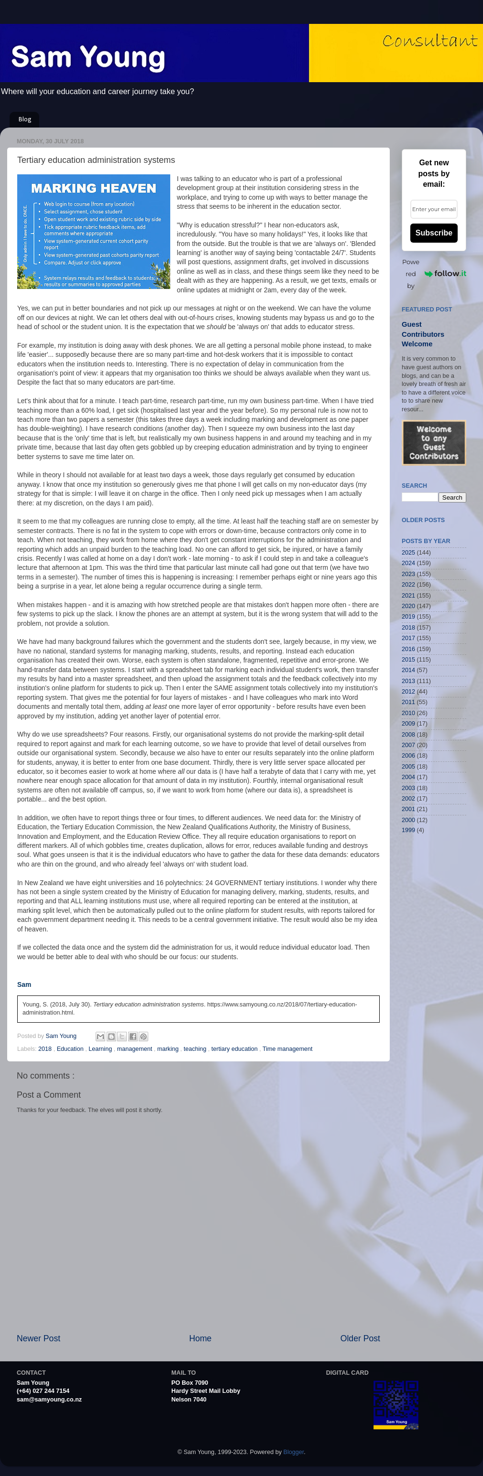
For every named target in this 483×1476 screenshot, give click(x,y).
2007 (408, 745)
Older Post (360, 1338)
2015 (408, 659)
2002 (408, 798)
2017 (408, 638)
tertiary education (235, 1049)
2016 (408, 649)
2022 (408, 584)
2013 (408, 681)
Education (71, 1049)
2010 (408, 713)
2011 (408, 702)
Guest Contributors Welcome (423, 334)
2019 (408, 616)
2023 (408, 574)
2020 (408, 606)
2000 (408, 820)
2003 (408, 788)
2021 (408, 595)
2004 (408, 777)
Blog (25, 119)
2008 (408, 734)
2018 (46, 1049)
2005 (408, 766)
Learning (101, 1049)
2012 (408, 691)
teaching (196, 1049)
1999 (408, 830)
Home (200, 1338)
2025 (408, 552)
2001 (408, 809)
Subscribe (434, 233)
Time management (288, 1049)
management (135, 1049)
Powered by (434, 273)
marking (168, 1049)
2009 (408, 723)
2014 (408, 670)
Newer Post (38, 1338)
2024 (408, 563)
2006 (408, 755)
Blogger (294, 1452)
